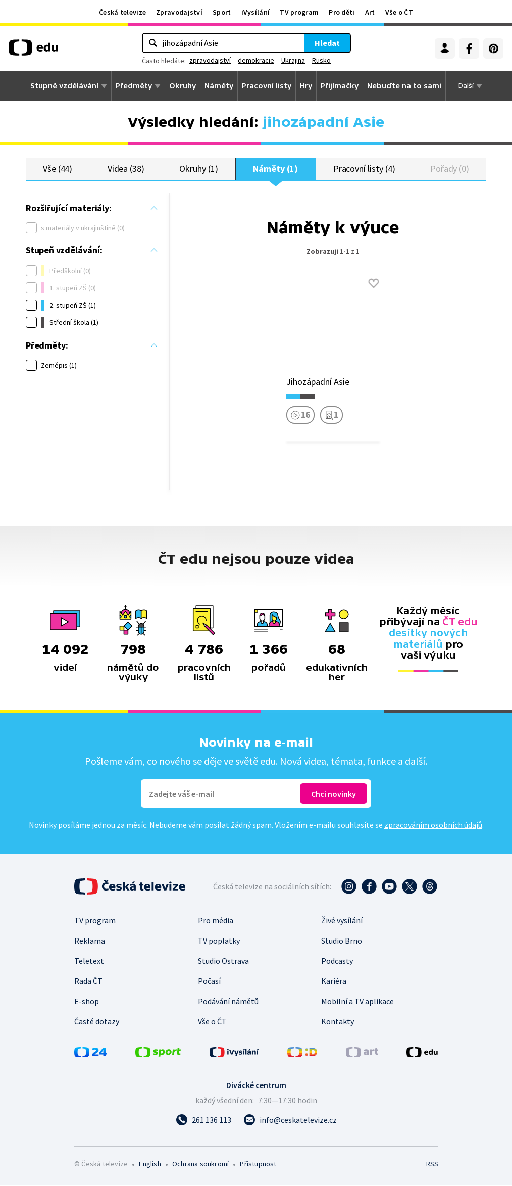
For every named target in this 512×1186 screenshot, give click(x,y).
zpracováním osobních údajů (433, 826)
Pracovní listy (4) (364, 169)
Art (370, 12)
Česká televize (122, 12)
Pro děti (341, 12)
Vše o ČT (399, 12)
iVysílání (255, 12)
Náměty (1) (275, 169)
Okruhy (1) (198, 169)
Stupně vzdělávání (64, 86)
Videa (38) (126, 169)
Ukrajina (293, 60)
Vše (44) (57, 169)
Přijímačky (340, 86)
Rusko (321, 60)
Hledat (327, 43)
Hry (306, 86)
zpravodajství (210, 60)
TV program (299, 12)
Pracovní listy (266, 86)
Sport (222, 12)
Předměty (134, 86)
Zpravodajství (179, 12)
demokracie (256, 60)
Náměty (218, 86)
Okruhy (182, 86)
